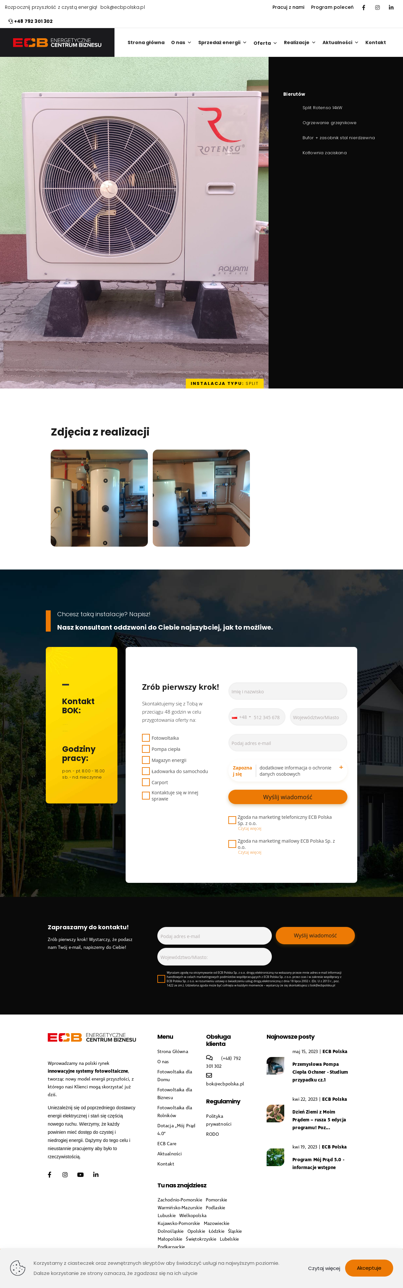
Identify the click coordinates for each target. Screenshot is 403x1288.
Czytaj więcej (324, 1268)
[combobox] (241, 716)
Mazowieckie (217, 1224)
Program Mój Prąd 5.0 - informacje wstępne (318, 1164)
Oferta (265, 43)
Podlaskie (215, 1208)
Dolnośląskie (171, 1231)
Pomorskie (216, 1200)
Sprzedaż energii (222, 42)
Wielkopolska (192, 1216)
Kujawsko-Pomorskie (179, 1224)
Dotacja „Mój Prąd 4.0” (176, 1130)
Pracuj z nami (288, 7)
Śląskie (235, 1231)
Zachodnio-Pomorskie (180, 1200)
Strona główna (146, 42)
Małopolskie (170, 1239)
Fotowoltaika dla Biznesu (174, 1094)
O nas (181, 42)
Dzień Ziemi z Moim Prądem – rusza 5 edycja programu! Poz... (319, 1120)
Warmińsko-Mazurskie (180, 1208)
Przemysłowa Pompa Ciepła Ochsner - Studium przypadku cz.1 (320, 1072)
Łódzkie (216, 1231)
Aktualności (341, 42)
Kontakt (375, 42)
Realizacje (300, 42)
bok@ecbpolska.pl (122, 7)
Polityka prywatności (218, 1120)
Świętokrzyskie (201, 1239)
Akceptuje (369, 1267)
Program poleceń (332, 7)
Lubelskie (229, 1239)
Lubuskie (167, 1216)
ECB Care (166, 1144)
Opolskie (196, 1231)
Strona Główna (172, 1052)
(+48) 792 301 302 (80, 723)
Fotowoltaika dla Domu (174, 1076)
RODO (212, 1134)
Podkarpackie (171, 1247)
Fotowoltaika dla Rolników (174, 1112)
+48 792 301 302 (30, 21)
